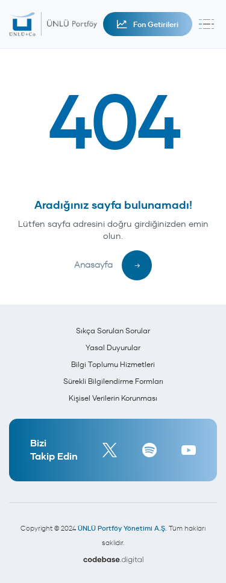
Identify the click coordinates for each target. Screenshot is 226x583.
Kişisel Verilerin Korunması (113, 398)
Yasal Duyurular (113, 347)
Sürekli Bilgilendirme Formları (113, 381)
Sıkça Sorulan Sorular (113, 330)
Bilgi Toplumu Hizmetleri (113, 364)
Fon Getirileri (147, 24)
